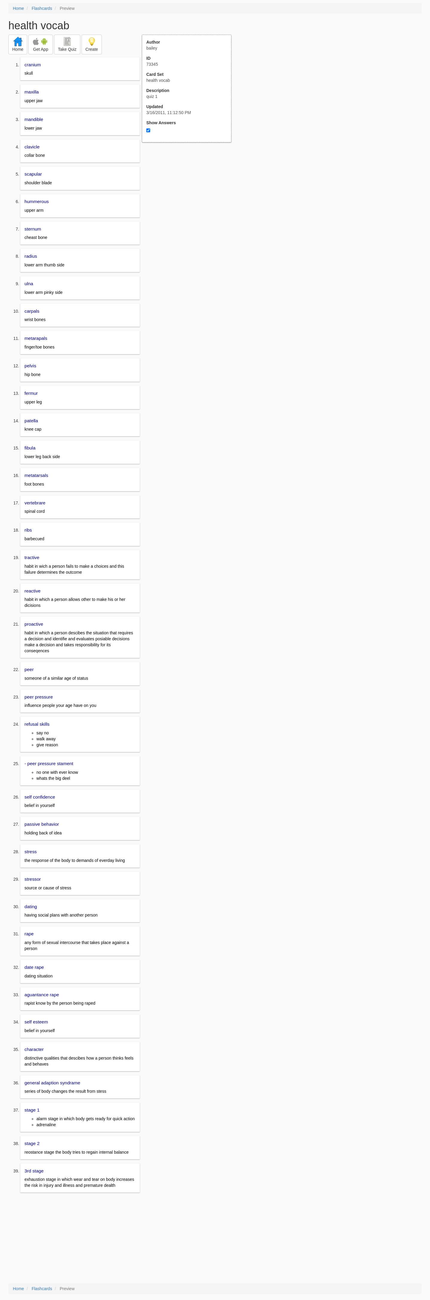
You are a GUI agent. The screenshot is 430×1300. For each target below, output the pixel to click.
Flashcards (42, 8)
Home (18, 8)
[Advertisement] (190, 201)
